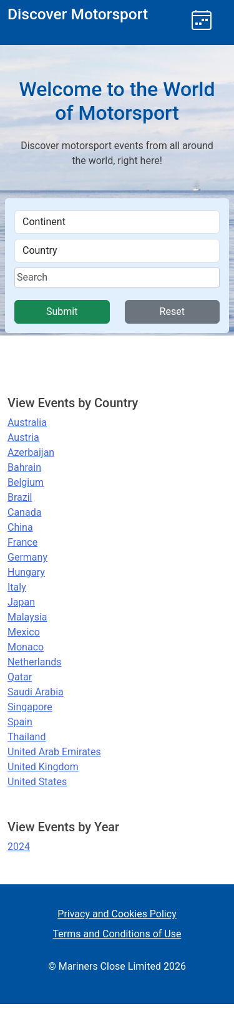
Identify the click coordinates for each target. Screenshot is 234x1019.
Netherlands (34, 662)
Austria (23, 437)
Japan (21, 602)
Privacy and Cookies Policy (116, 914)
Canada (24, 512)
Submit (61, 311)
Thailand (26, 737)
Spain (19, 722)
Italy (16, 587)
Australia (27, 422)
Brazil (19, 497)
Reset (172, 311)
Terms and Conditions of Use (117, 934)
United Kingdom (43, 767)
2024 (18, 846)
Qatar (19, 677)
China (20, 527)
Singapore (29, 707)
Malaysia (27, 617)
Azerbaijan (30, 452)
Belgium (25, 482)
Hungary (26, 572)
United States (37, 782)
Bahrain (24, 467)
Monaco (25, 647)
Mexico (23, 632)
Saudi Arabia (35, 692)
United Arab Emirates (54, 752)
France (22, 542)
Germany (27, 557)
